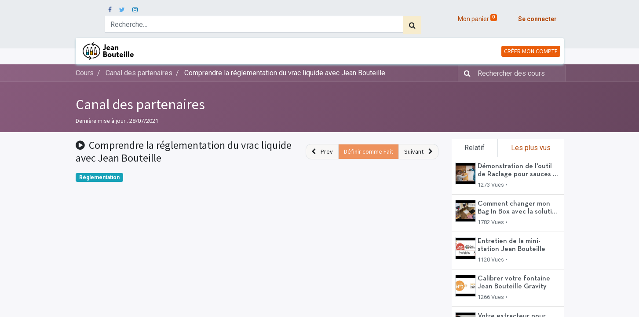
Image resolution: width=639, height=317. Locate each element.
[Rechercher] (412, 25)
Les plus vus (531, 148)
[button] (322, 151)
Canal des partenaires (140, 104)
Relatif (474, 148)
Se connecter (537, 18)
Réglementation (99, 177)
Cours (85, 73)
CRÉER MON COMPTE (531, 51)
